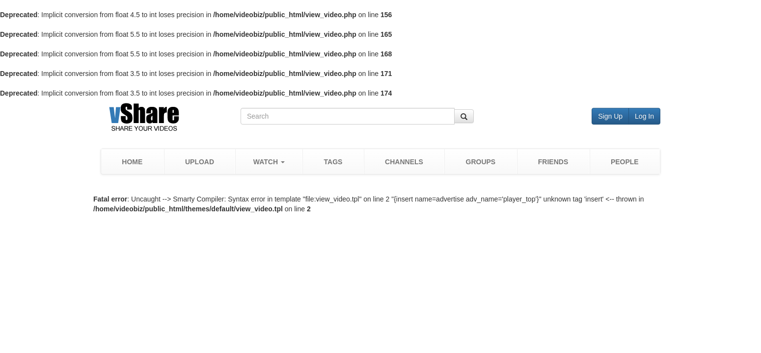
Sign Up (610, 116)
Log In (644, 116)
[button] (268, 161)
